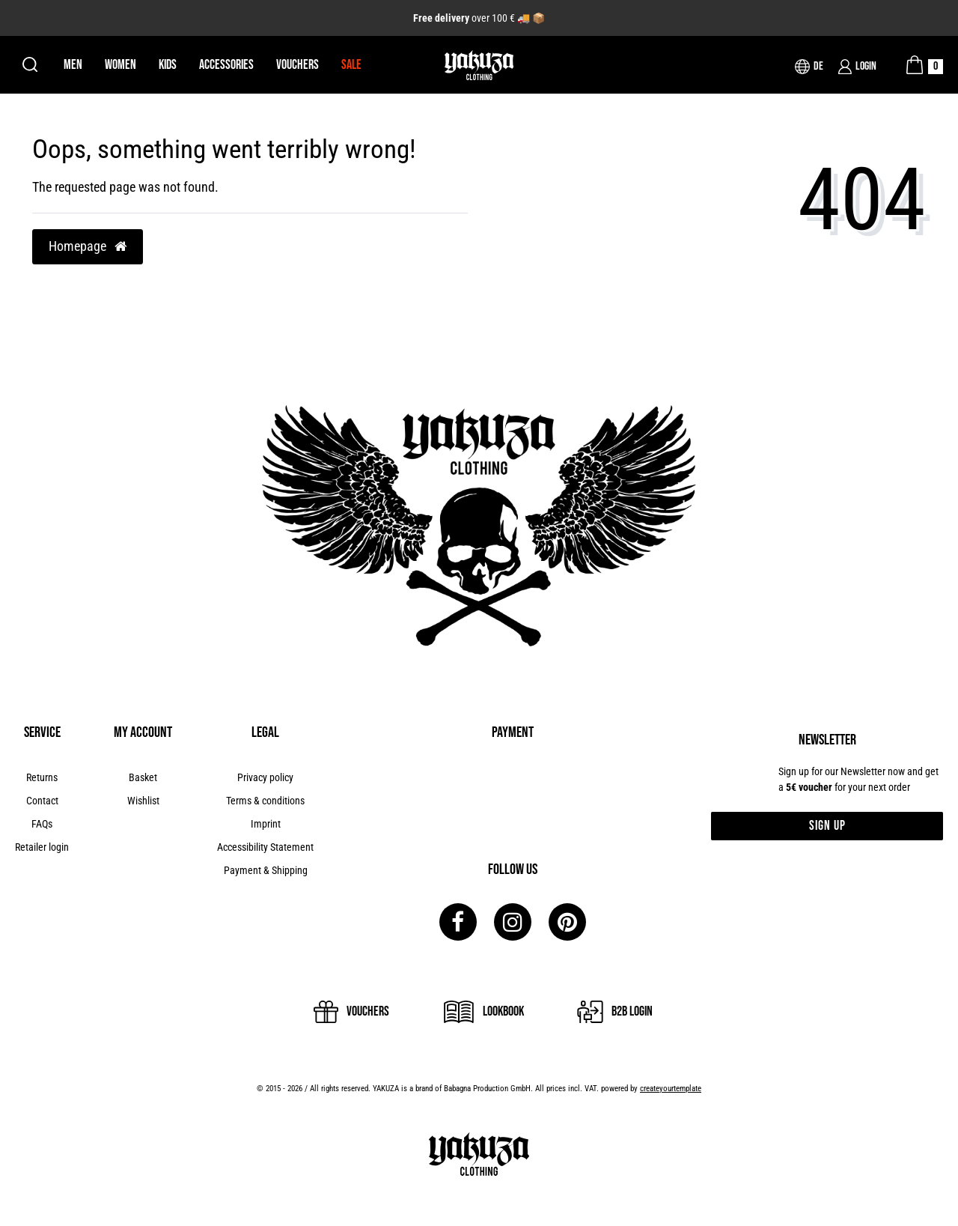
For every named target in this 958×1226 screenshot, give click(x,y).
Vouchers (297, 65)
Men (73, 65)
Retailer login (42, 847)
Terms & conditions (265, 801)
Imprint (266, 824)
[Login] (857, 66)
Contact (42, 801)
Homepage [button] (87, 246)
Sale (351, 65)
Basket (143, 777)
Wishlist (143, 801)
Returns (42, 777)
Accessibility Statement (265, 847)
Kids (168, 65)
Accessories (226, 65)
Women (120, 65)
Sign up (827, 826)
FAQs (41, 824)
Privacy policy (265, 777)
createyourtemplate (670, 1088)
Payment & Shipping (266, 870)
